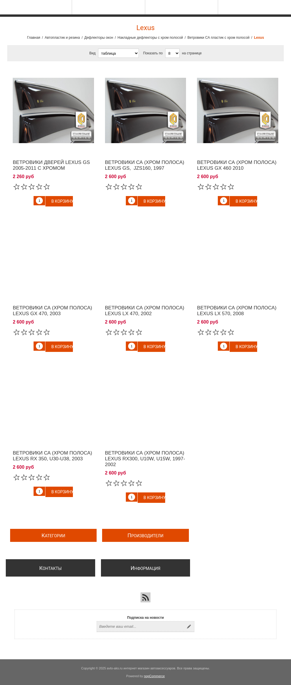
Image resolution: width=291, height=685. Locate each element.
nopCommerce (154, 676)
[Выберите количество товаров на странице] (172, 53)
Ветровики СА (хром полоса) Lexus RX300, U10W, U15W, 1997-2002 (145, 458)
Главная (33, 38)
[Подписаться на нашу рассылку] (140, 626)
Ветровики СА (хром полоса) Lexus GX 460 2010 (236, 165)
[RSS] (145, 597)
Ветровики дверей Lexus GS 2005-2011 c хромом (51, 165)
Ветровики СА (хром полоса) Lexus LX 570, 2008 (236, 310)
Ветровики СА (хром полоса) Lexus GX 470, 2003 (52, 310)
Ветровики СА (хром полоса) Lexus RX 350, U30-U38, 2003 (52, 455)
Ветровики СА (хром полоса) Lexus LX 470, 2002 (144, 310)
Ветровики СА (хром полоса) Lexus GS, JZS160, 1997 (144, 165)
